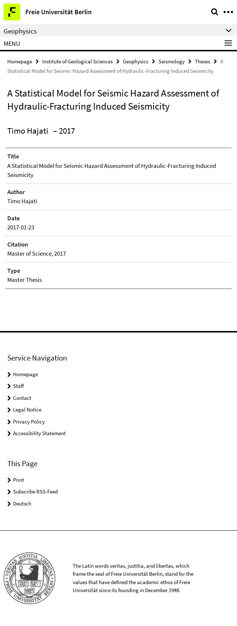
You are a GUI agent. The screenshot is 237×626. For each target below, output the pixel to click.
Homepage (19, 61)
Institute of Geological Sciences (77, 61)
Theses (202, 61)
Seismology (171, 61)
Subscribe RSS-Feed (35, 491)
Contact (22, 397)
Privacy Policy (29, 421)
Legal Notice (27, 409)
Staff (18, 385)
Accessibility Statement (39, 433)
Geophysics (135, 61)
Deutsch (22, 503)
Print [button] (18, 479)
